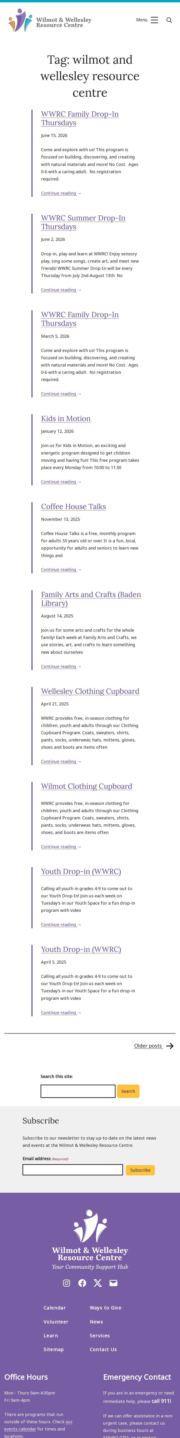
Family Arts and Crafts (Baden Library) (91, 599)
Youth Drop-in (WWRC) (81, 871)
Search (128, 1091)
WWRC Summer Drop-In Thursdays (83, 222)
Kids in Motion (65, 418)
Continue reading (59, 193)
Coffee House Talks (73, 506)
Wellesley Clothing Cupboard (90, 691)
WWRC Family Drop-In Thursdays (80, 118)
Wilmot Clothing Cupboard (86, 786)
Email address (45, 1159)
